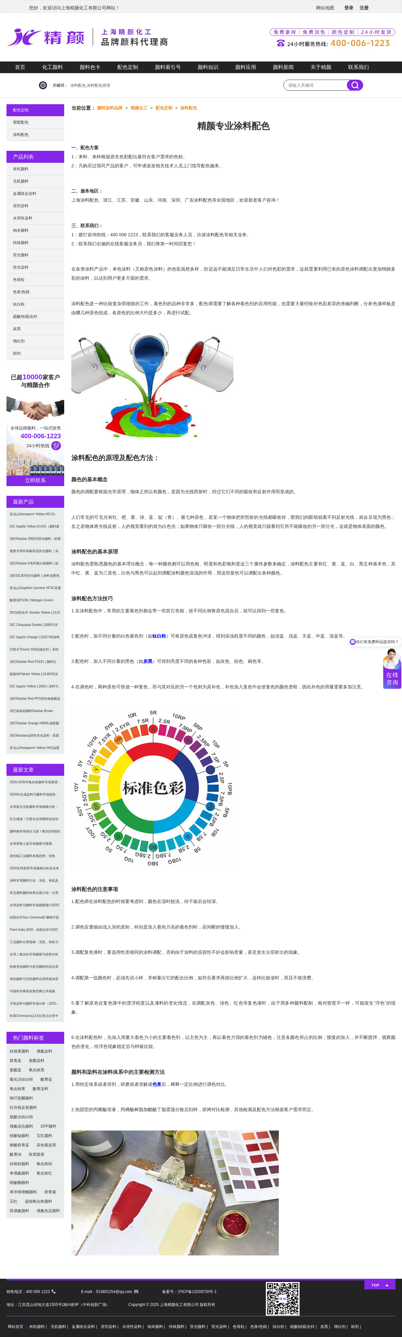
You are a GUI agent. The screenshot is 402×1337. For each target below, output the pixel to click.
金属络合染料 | (85, 1326)
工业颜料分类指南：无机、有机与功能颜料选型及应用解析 (34, 944)
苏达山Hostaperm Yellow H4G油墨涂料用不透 (34, 750)
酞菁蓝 (46, 1079)
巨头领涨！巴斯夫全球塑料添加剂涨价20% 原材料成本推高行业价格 (34, 821)
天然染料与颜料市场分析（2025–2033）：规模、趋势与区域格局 (34, 1006)
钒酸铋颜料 (19, 1135)
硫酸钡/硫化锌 (25, 316)
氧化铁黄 (17, 1088)
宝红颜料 (44, 1135)
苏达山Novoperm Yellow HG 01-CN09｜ (33, 516)
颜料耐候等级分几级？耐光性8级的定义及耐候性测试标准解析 (35, 834)
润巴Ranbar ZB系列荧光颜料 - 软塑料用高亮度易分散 (35, 541)
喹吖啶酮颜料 (21, 1098)
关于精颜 (321, 67)
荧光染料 (21, 267)
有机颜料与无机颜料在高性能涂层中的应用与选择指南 (34, 981)
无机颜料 (21, 181)
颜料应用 (245, 67)
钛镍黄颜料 (19, 1051)
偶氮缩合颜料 (21, 1126)
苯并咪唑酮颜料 (23, 1192)
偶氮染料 (44, 1051)
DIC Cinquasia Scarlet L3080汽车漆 (34, 627)
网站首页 (15, 1326)
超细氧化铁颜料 (38, 1201)
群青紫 (50, 1192)
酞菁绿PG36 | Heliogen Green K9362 (31, 602)
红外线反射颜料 (23, 1107)
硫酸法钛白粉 (21, 1117)
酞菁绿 (15, 1154)
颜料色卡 (90, 67)
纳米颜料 (21, 230)
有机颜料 (21, 169)
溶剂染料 (21, 206)
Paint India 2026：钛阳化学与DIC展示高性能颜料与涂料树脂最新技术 (34, 932)
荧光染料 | (220, 1326)
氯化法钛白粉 (21, 1079)
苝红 (14, 1201)
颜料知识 (208, 67)
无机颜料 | (60, 1326)
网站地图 (325, 7)
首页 (20, 67)
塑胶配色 (21, 122)
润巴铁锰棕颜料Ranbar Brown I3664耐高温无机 (31, 713)
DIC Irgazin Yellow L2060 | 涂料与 (34, 686)
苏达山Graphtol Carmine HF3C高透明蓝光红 (35, 590)
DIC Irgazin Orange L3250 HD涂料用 (35, 639)
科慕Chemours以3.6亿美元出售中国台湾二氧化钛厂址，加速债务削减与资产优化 (34, 1018)
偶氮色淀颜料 (48, 1211)
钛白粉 (159, 636)
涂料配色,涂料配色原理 (90, 85)
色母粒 (19, 279)
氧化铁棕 (44, 1164)
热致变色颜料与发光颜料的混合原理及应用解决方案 (34, 969)
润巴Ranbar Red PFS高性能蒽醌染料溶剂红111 (35, 701)
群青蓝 (15, 1060)
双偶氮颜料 (19, 1211)
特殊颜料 (21, 242)
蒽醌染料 (36, 1060)
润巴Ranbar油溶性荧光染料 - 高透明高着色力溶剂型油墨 (34, 738)
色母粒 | (240, 1326)
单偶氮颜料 (19, 1173)
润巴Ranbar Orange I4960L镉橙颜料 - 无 (34, 725)
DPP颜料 (48, 1126)
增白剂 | (341, 1326)
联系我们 (358, 67)
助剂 (17, 353)
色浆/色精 (21, 292)
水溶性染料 (22, 218)
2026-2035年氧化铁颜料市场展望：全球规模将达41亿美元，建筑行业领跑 (35, 784)
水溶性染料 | (133, 1326)
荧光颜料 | (199, 1326)
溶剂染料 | (110, 1326)
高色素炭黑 (46, 1145)
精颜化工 (139, 108)
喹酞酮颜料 (19, 1182)
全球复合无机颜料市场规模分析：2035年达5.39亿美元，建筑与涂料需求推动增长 (34, 809)
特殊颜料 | (178, 1326)
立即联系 (35, 480)
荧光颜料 (21, 255)
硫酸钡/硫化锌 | (304, 1326)
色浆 (156, 1084)
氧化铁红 (44, 1173)
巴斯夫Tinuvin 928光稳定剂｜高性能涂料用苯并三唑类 (34, 652)
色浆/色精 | (260, 1326)
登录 (348, 7)
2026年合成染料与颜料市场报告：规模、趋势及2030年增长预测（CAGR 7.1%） (34, 797)
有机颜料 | (38, 1326)
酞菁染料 (40, 1088)
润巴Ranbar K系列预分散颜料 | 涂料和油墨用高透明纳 (34, 566)
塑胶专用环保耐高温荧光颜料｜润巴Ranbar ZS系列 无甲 (34, 553)
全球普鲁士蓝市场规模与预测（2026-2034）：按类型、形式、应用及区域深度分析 (35, 846)
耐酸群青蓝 (19, 1145)
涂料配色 (188, 108)
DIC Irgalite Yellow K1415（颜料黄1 (34, 529)
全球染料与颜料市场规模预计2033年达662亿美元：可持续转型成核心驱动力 (35, 907)
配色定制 (127, 67)
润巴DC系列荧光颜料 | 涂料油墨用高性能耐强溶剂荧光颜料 (34, 578)
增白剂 (19, 341)
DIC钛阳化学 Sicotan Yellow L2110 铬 (35, 615)
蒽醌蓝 (15, 1070)
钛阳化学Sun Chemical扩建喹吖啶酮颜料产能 (34, 920)
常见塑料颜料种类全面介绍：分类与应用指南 (34, 895)
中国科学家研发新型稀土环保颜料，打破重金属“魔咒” (32, 993)
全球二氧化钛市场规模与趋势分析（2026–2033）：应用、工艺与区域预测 (34, 957)
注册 (364, 7)
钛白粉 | (280, 1326)
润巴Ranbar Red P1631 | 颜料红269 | (33, 664)
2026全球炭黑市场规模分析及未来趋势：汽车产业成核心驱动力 (34, 870)
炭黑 (147, 661)
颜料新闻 (283, 67)
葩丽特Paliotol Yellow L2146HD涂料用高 (34, 676)
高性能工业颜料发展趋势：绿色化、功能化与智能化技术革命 (32, 858)
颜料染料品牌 (110, 108)
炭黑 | (325, 1326)
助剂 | (356, 1326)
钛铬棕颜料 (19, 1164)
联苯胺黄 (36, 1154)
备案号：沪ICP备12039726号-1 (189, 1291)
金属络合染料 (24, 193)
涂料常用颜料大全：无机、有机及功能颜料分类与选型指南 (34, 883)
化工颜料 (52, 67)
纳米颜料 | (157, 1326)
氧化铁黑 (36, 1070)
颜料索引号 (168, 67)
